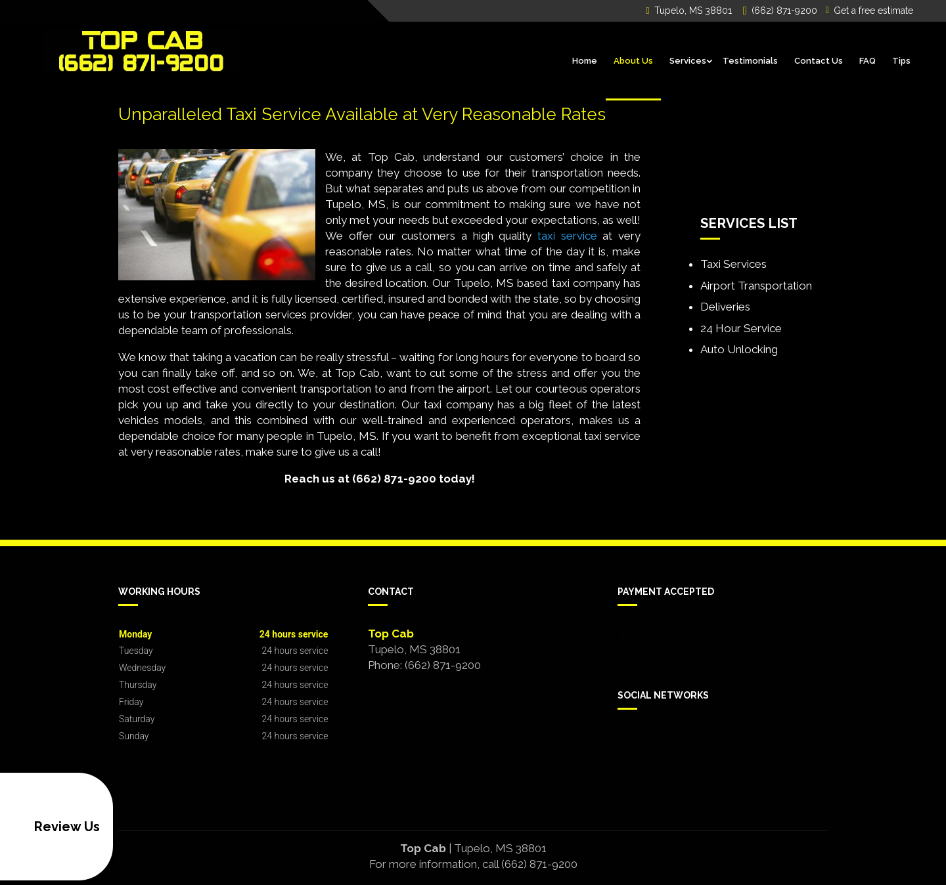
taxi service (567, 235)
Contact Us (818, 61)
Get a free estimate (869, 10)
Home (584, 61)
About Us (633, 61)
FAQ (867, 61)
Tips (901, 61)
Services (687, 61)
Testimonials (750, 61)
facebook (628, 739)
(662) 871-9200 (782, 10)
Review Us (53, 826)
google (653, 739)
